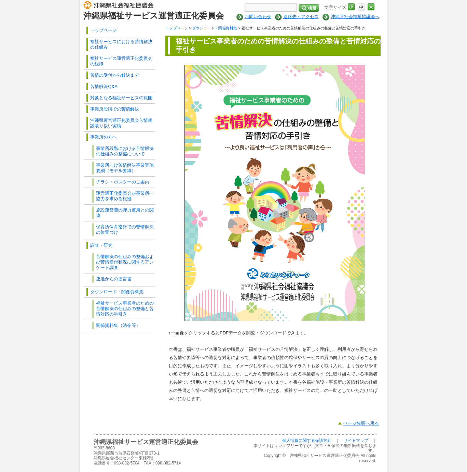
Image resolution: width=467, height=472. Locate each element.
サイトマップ (356, 440)
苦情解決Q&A (103, 86)
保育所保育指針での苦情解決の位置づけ (125, 229)
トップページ (176, 28)
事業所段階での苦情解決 (114, 109)
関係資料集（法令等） (118, 325)
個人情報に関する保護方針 (306, 440)
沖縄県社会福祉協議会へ (355, 16)
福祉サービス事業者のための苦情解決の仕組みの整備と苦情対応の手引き (125, 309)
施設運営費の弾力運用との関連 (125, 212)
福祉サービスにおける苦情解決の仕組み (121, 44)
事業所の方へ (103, 137)
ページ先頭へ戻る (361, 423)
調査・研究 (101, 245)
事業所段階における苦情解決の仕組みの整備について (125, 151)
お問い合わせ (258, 16)
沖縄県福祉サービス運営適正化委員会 (153, 15)
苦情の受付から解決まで (114, 75)
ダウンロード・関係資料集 (214, 28)
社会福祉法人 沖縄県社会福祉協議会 (120, 6)
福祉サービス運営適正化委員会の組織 (121, 61)
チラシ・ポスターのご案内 (122, 181)
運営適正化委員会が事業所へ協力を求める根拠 (125, 196)
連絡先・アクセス (301, 16)
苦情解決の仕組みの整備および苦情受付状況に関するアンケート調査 (125, 262)
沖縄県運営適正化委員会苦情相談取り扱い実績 (121, 123)
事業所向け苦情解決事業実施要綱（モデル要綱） (125, 168)
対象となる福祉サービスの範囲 (121, 97)
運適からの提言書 (114, 278)
